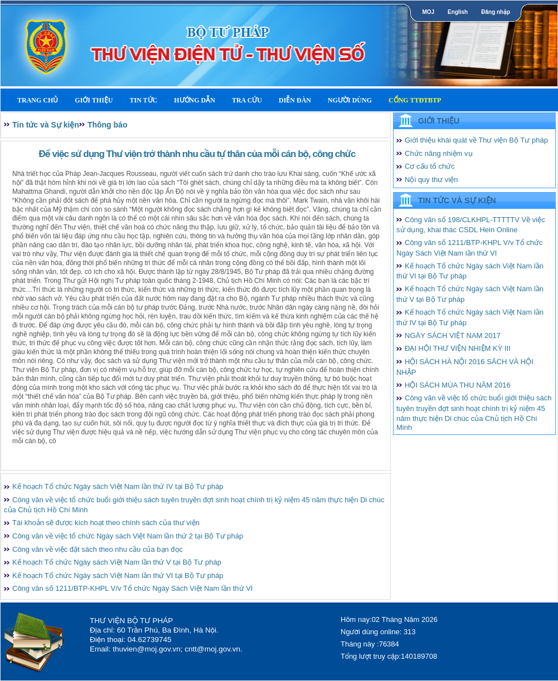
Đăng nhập (495, 12)
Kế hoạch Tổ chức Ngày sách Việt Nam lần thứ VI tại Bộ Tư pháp (118, 575)
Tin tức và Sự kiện (45, 124)
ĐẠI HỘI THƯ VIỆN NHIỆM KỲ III (458, 348)
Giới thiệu (94, 100)
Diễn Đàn (295, 100)
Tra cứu (247, 100)
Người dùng (350, 100)
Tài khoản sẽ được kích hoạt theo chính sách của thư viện (106, 522)
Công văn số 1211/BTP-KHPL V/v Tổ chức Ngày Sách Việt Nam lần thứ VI (132, 588)
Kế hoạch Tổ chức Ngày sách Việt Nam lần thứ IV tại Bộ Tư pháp (118, 486)
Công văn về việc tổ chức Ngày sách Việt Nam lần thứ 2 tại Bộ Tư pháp (127, 536)
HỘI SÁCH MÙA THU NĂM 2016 (458, 385)
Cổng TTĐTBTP (415, 100)
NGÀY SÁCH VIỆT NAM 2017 (453, 335)
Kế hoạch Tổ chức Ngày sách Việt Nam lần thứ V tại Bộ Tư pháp (116, 562)
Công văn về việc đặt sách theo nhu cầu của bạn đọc (97, 549)
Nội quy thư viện (431, 179)
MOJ (428, 12)
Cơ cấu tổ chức (430, 166)
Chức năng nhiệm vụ (439, 153)
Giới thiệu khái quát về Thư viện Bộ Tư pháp (476, 140)
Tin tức (143, 100)
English (458, 12)
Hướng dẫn (194, 100)
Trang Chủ (37, 100)
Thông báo (108, 124)
